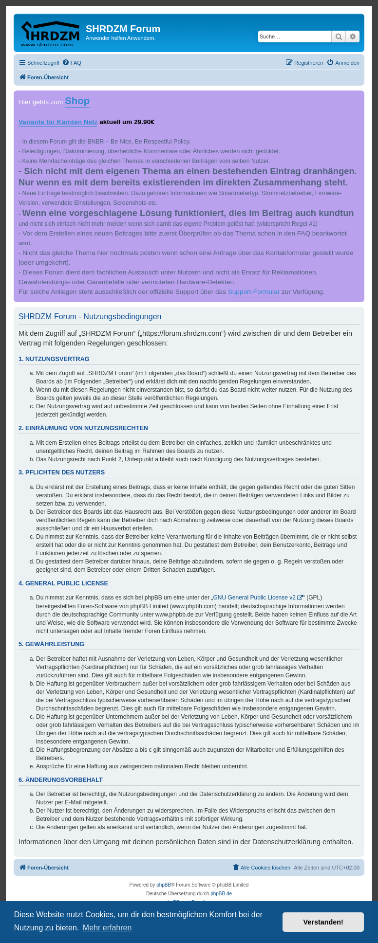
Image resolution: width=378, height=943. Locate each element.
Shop (77, 100)
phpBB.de (221, 893)
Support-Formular (254, 291)
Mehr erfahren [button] (107, 928)
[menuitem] (71, 63)
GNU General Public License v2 (254, 597)
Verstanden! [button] (323, 922)
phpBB (163, 885)
